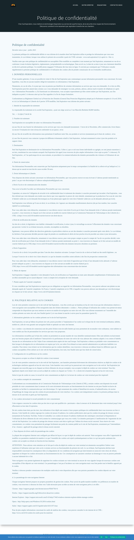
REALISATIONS (101, 5)
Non (106, 537)
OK (101, 537)
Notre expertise (88, 5)
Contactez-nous (116, 5)
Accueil (75, 5)
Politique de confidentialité (117, 537)
